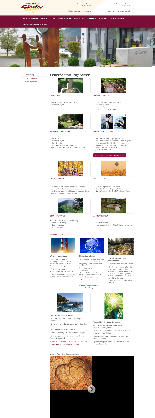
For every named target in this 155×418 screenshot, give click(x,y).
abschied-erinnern (117, 18)
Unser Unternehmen (30, 18)
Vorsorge (103, 18)
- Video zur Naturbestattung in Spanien (64, 345)
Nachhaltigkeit (72, 18)
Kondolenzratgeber (88, 18)
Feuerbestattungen (30, 78)
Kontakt (45, 24)
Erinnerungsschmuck (31, 24)
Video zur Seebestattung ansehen (111, 155)
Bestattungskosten (30, 82)
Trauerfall (45, 18)
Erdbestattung (29, 75)
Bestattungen (57, 18)
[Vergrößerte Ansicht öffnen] (70, 85)
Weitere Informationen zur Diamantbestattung (89, 287)
